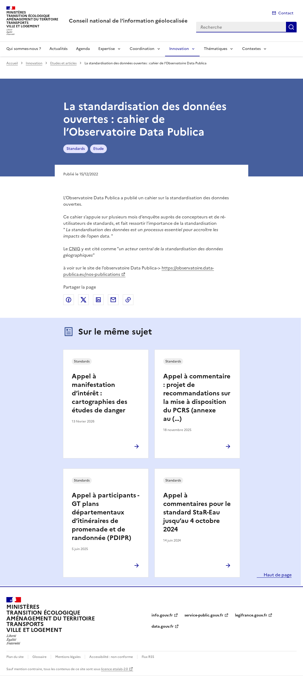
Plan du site (15, 656)
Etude (98, 148)
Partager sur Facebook (68, 299)
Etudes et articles (63, 63)
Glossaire (39, 656)
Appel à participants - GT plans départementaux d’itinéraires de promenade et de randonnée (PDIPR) (105, 517)
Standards (75, 148)
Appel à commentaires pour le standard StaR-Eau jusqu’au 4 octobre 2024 (197, 512)
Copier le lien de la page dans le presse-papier (128, 299)
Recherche (291, 27)
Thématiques (215, 49)
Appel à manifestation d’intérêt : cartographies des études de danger (99, 393)
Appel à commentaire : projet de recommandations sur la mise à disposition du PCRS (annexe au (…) (196, 397)
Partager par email (113, 299)
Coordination (142, 49)
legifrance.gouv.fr (251, 615)
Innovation (179, 49)
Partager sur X (83, 299)
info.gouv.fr (162, 615)
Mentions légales (68, 656)
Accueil (12, 63)
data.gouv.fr (163, 626)
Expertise (106, 49)
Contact (285, 13)
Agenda (83, 49)
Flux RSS (148, 656)
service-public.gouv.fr (203, 615)
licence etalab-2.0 (114, 669)
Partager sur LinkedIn (98, 299)
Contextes (251, 49)
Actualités (58, 49)
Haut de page (277, 575)
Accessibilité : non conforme (111, 656)
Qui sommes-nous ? (23, 49)
